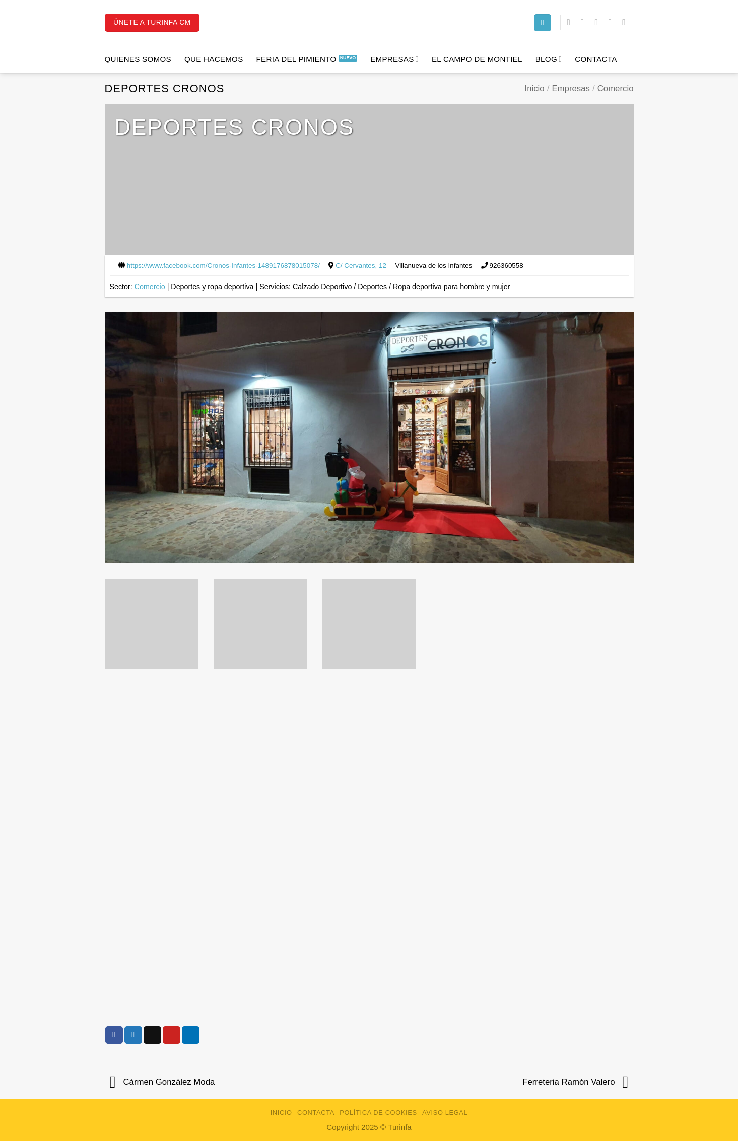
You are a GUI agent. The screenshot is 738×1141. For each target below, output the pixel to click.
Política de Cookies (378, 1112)
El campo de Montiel (477, 59)
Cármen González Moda (162, 1082)
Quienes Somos (138, 59)
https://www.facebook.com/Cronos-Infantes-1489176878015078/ (223, 265)
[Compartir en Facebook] (114, 1035)
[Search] (542, 22)
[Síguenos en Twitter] (598, 22)
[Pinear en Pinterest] (171, 1035)
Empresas (394, 59)
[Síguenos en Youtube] (626, 22)
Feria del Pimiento (296, 59)
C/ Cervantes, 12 (361, 265)
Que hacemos (213, 59)
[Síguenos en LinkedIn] (613, 22)
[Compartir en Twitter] (133, 1035)
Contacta (596, 59)
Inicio (534, 88)
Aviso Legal (444, 1112)
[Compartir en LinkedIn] (190, 1035)
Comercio (615, 88)
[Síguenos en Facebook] (571, 22)
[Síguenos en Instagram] (585, 22)
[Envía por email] (152, 1035)
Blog (548, 59)
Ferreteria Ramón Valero (575, 1082)
